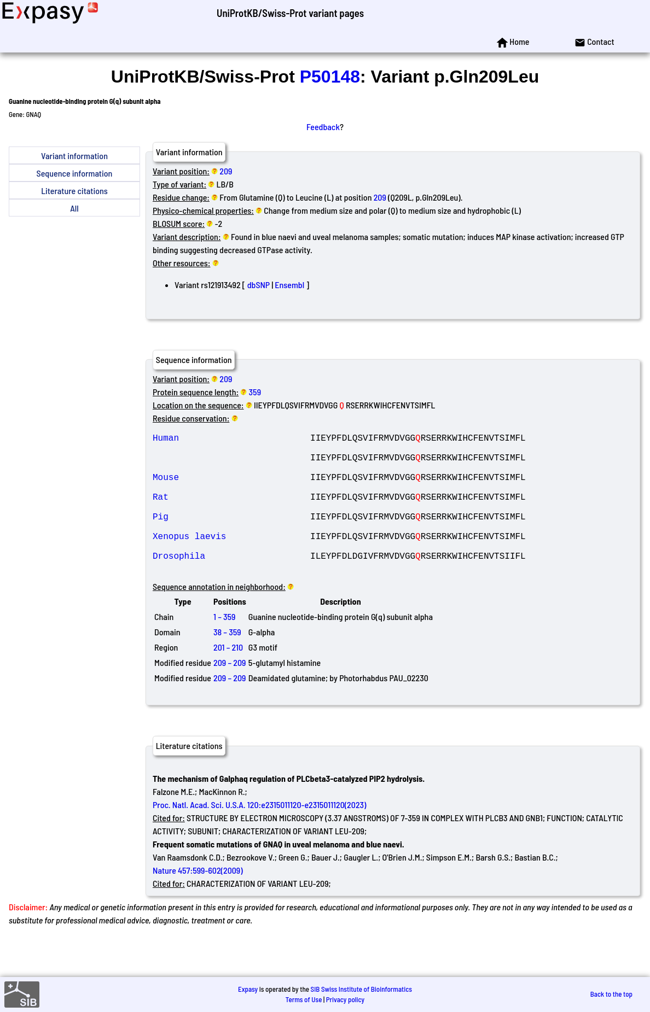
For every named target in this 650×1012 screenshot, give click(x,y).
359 (255, 392)
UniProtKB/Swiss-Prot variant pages (290, 13)
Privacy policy (345, 999)
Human (231, 440)
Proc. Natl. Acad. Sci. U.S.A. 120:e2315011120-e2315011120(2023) (259, 835)
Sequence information (75, 173)
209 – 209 (229, 693)
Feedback (323, 126)
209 (225, 171)
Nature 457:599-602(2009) (198, 901)
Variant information (74, 155)
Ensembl (289, 284)
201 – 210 (228, 677)
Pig (231, 536)
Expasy (248, 989)
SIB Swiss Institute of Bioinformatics (361, 989)
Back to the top (611, 994)
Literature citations (74, 190)
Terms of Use (304, 999)
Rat (231, 512)
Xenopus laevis (231, 560)
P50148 (330, 76)
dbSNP (258, 284)
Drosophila (231, 584)
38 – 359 (227, 662)
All (74, 208)
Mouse (231, 488)
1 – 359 (224, 647)
